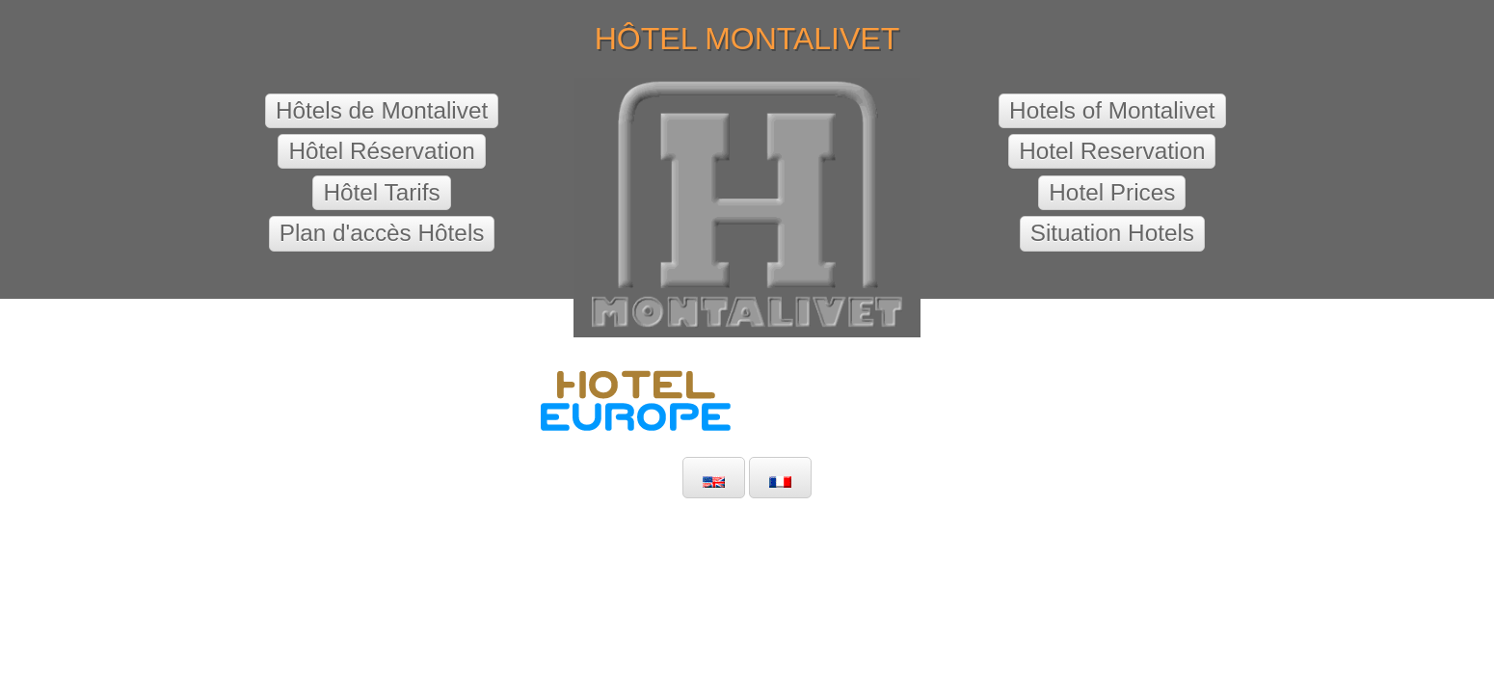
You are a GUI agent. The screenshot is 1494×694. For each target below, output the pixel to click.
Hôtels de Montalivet (382, 110)
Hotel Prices (1112, 192)
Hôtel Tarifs (381, 192)
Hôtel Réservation (381, 151)
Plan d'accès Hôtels (382, 233)
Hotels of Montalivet (1112, 110)
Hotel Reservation (1112, 151)
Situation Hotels (1112, 233)
